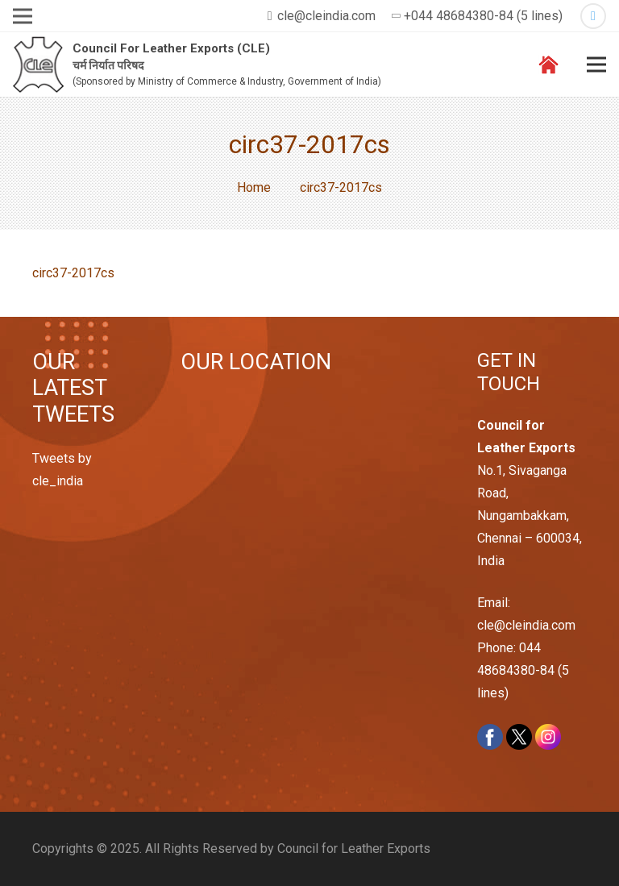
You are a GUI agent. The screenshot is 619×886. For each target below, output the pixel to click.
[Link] (38, 65)
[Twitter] (593, 16)
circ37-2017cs (73, 273)
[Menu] (596, 64)
